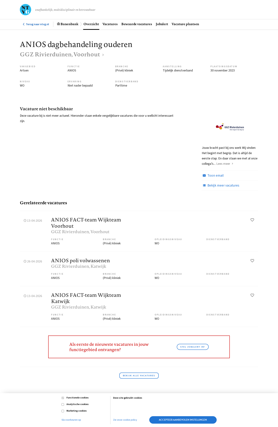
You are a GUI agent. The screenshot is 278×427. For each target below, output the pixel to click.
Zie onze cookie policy (125, 420)
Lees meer (223, 164)
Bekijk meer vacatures (220, 185)
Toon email (213, 175)
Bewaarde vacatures (136, 24)
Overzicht (91, 24)
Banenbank (69, 24)
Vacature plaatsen (185, 24)
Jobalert (162, 24)
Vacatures (110, 24)
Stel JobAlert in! (192, 346)
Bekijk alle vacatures (139, 375)
